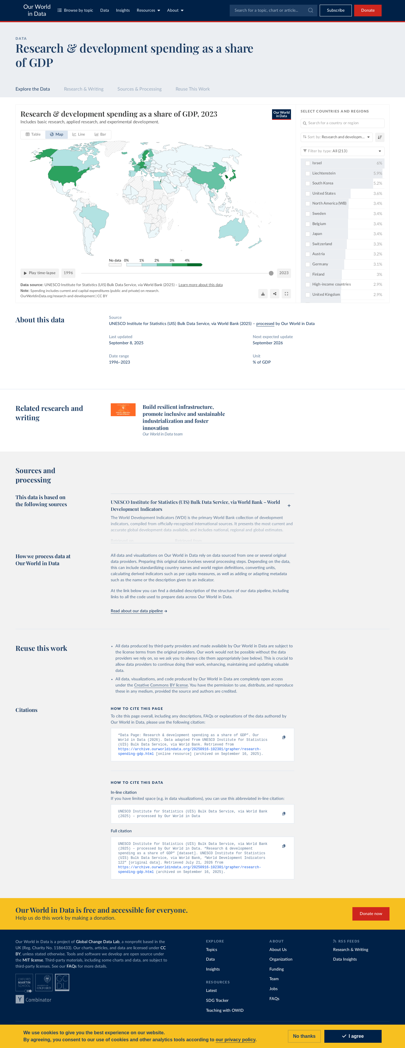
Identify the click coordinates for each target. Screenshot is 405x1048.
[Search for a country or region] (343, 123)
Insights (123, 10)
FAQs (72, 971)
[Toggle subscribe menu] (336, 10)
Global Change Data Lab (98, 946)
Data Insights (345, 963)
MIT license (32, 964)
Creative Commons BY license (161, 685)
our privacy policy (235, 1039)
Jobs (273, 993)
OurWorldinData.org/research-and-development (57, 296)
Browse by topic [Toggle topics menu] (75, 10)
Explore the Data (32, 89)
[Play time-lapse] (39, 273)
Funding (276, 973)
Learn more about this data (201, 285)
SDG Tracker (217, 1005)
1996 (68, 273)
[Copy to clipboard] (277, 737)
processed (265, 324)
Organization (280, 963)
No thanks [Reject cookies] (304, 1036)
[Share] (274, 293)
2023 (284, 273)
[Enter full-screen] (286, 293)
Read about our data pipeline (139, 611)
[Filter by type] (343, 151)
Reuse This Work (193, 89)
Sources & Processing (139, 89)
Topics (211, 954)
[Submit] (310, 10)
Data (104, 10)
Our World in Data (37, 10)
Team (274, 983)
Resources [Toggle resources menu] (148, 10)
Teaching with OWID (225, 1015)
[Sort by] (337, 137)
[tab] (33, 135)
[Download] (263, 293)
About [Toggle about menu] (175, 10)
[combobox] (273, 10)
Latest (211, 995)
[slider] (271, 273)
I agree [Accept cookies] (353, 1036)
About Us (278, 954)
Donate (368, 10)
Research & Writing (83, 89)
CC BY (102, 296)
